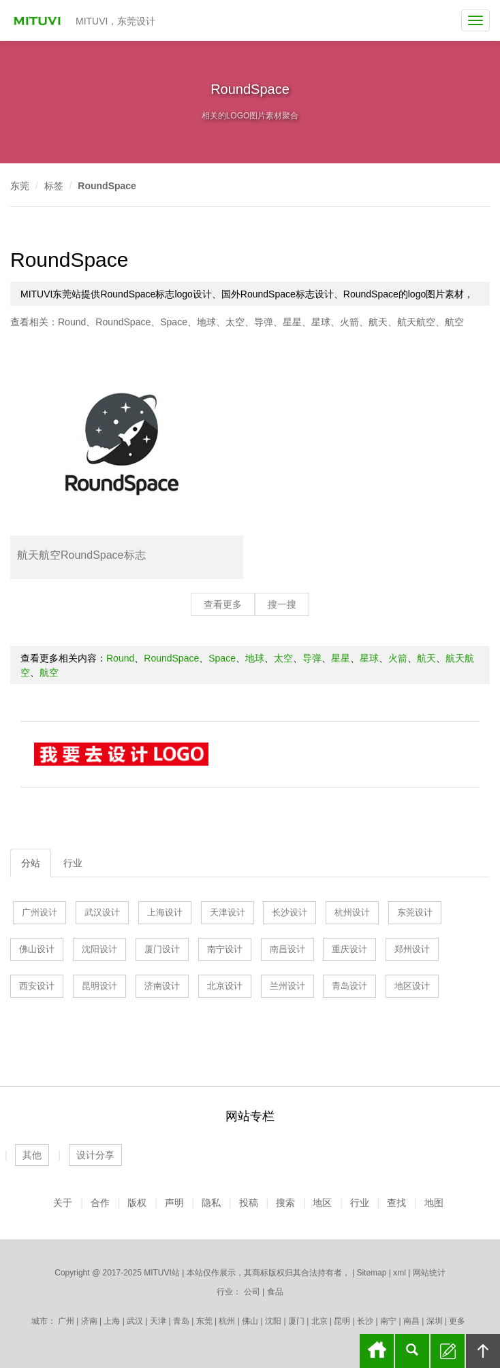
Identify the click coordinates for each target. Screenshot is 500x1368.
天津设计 (227, 912)
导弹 (263, 321)
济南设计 (162, 986)
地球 (206, 321)
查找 (396, 1202)
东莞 (19, 185)
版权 (136, 1202)
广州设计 (39, 912)
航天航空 (416, 321)
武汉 (135, 1321)
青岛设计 (349, 986)
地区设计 (412, 986)
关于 (62, 1202)
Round (72, 321)
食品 (275, 1292)
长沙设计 (289, 912)
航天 (378, 321)
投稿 (248, 1202)
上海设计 (165, 912)
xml (399, 1272)
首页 (377, 1351)
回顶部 (483, 1351)
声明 (174, 1202)
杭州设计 (352, 912)
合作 (100, 1202)
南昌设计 (287, 949)
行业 (72, 863)
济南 (89, 1321)
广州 (66, 1321)
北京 (319, 1321)
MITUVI (38, 20)
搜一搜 (282, 604)
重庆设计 (349, 949)
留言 (448, 1351)
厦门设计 (162, 949)
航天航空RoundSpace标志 (81, 555)
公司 (252, 1292)
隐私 (211, 1202)
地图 (433, 1202)
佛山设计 (36, 949)
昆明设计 (99, 986)
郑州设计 (412, 949)
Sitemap (371, 1272)
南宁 (388, 1321)
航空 (454, 321)
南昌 (411, 1321)
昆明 (342, 1321)
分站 (30, 863)
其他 (32, 1155)
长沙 (365, 1321)
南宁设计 (225, 949)
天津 (158, 1321)
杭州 (227, 1321)
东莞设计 (415, 912)
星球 (320, 321)
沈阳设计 (99, 949)
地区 (322, 1202)
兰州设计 (287, 986)
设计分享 (95, 1155)
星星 (292, 321)
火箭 (349, 321)
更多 (457, 1321)
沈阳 (273, 1321)
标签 (53, 185)
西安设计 (36, 986)
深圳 (434, 1321)
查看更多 (223, 604)
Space (173, 321)
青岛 (181, 1321)
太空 (235, 321)
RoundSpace (107, 185)
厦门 (296, 1321)
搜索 (285, 1202)
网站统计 (429, 1272)
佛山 (250, 1321)
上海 (112, 1321)
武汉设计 (102, 912)
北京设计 (225, 986)
